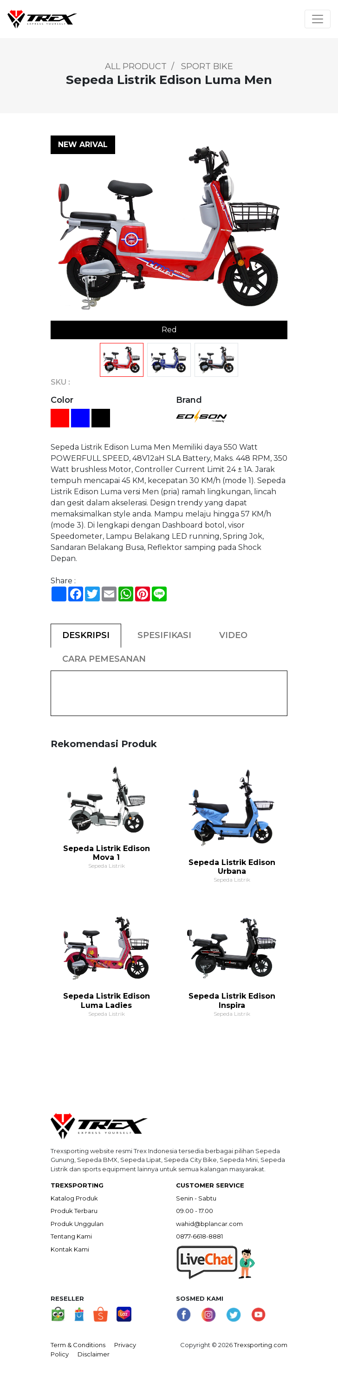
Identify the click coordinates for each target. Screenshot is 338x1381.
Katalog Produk (74, 1198)
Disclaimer (94, 1354)
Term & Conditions (78, 1345)
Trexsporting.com (260, 1345)
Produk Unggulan (77, 1223)
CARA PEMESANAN (104, 659)
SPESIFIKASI (164, 635)
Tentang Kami (71, 1236)
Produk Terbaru (74, 1210)
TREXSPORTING (77, 1185)
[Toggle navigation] (318, 19)
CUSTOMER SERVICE (210, 1185)
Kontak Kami (70, 1249)
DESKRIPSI (86, 635)
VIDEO (233, 635)
